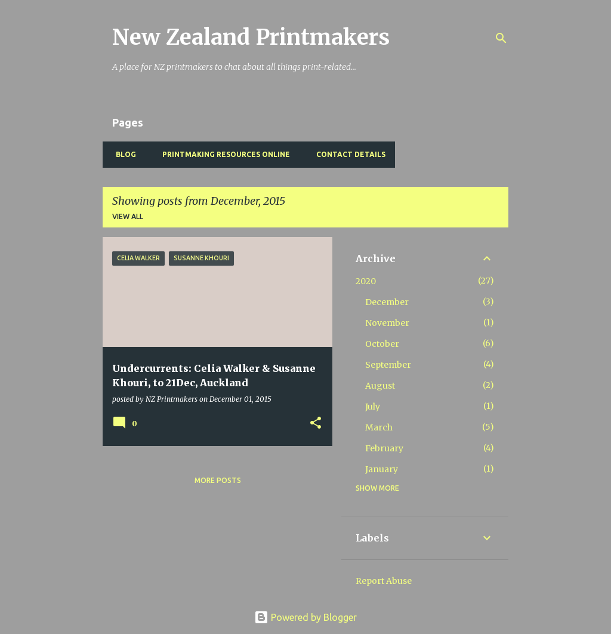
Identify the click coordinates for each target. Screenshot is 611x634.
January (381, 469)
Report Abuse (384, 580)
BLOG (122, 154)
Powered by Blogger (305, 617)
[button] (315, 424)
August (380, 385)
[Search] (501, 38)
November (387, 323)
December (387, 302)
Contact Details (347, 154)
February (384, 448)
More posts (218, 480)
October (382, 343)
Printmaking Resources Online (222, 154)
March (379, 427)
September (388, 364)
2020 (366, 281)
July (372, 406)
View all (127, 216)
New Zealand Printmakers (251, 37)
